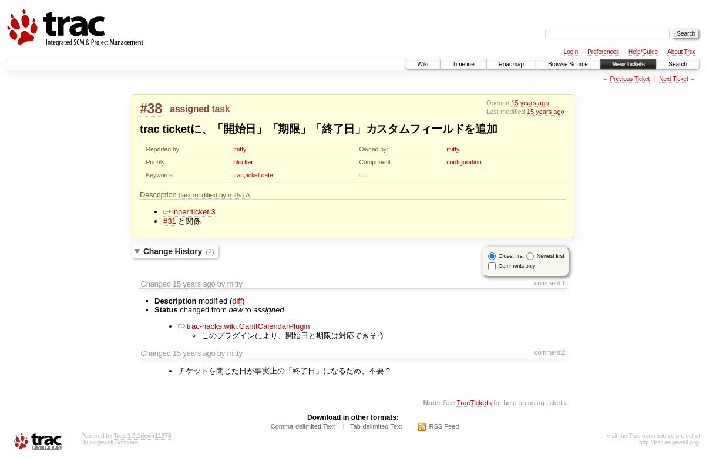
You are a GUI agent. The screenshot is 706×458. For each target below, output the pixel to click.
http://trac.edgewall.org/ (669, 442)
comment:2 (550, 352)
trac (238, 175)
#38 (151, 108)
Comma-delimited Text (303, 426)
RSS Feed (444, 426)
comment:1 (550, 283)
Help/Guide (643, 52)
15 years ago (530, 102)
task (221, 109)
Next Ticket (673, 79)
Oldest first (511, 256)
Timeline (463, 64)
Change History (178, 251)
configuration (464, 162)
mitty (239, 149)
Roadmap (511, 64)
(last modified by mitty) (212, 194)
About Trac (681, 52)
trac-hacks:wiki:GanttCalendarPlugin (244, 326)
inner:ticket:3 (189, 211)
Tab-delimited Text (376, 426)
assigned (189, 109)
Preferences (603, 52)
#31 (169, 221)
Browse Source (568, 64)
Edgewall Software (113, 442)
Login (571, 52)
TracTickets (474, 402)
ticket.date (259, 175)
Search (677, 64)
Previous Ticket (630, 79)
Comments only (517, 266)
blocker (243, 162)
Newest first (550, 256)
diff (237, 301)
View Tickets (628, 64)
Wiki (422, 64)
